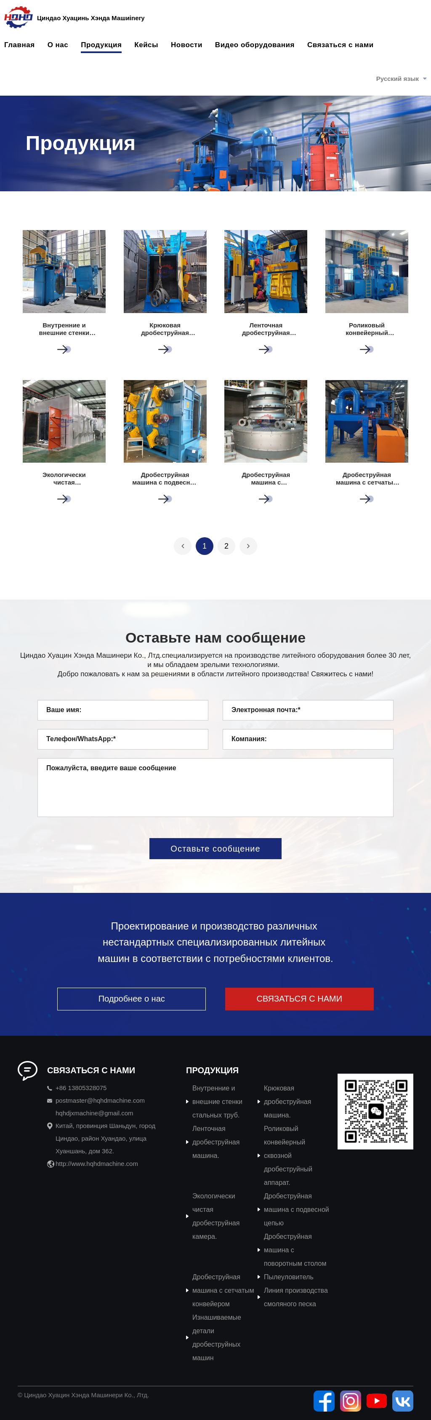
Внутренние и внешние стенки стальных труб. (217, 1102)
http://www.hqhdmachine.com (97, 1163)
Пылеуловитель (289, 1277)
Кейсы (146, 45)
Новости (186, 45)
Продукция (101, 45)
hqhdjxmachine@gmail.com (94, 1113)
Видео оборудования (255, 45)
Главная (19, 45)
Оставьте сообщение (215, 848)
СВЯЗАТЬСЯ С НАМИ (299, 998)
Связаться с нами (340, 45)
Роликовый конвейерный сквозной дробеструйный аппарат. (288, 1155)
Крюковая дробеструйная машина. (287, 1102)
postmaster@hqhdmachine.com (100, 1100)
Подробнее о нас (131, 998)
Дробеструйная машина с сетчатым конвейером (223, 1290)
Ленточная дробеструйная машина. (215, 1142)
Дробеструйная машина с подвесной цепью (296, 1209)
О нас (58, 45)
